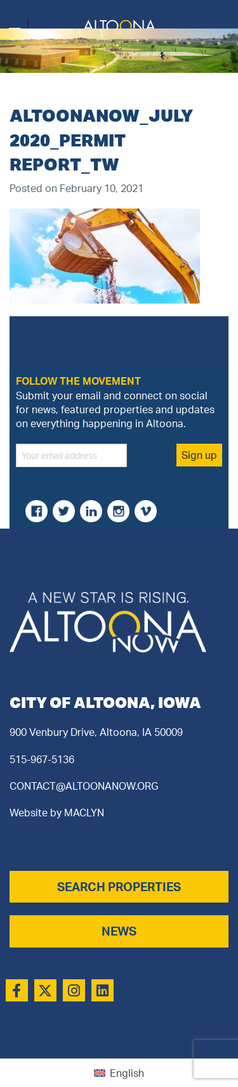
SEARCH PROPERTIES (119, 886)
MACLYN (84, 812)
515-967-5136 (42, 759)
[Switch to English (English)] (119, 1073)
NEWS (119, 931)
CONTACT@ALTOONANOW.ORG (84, 786)
